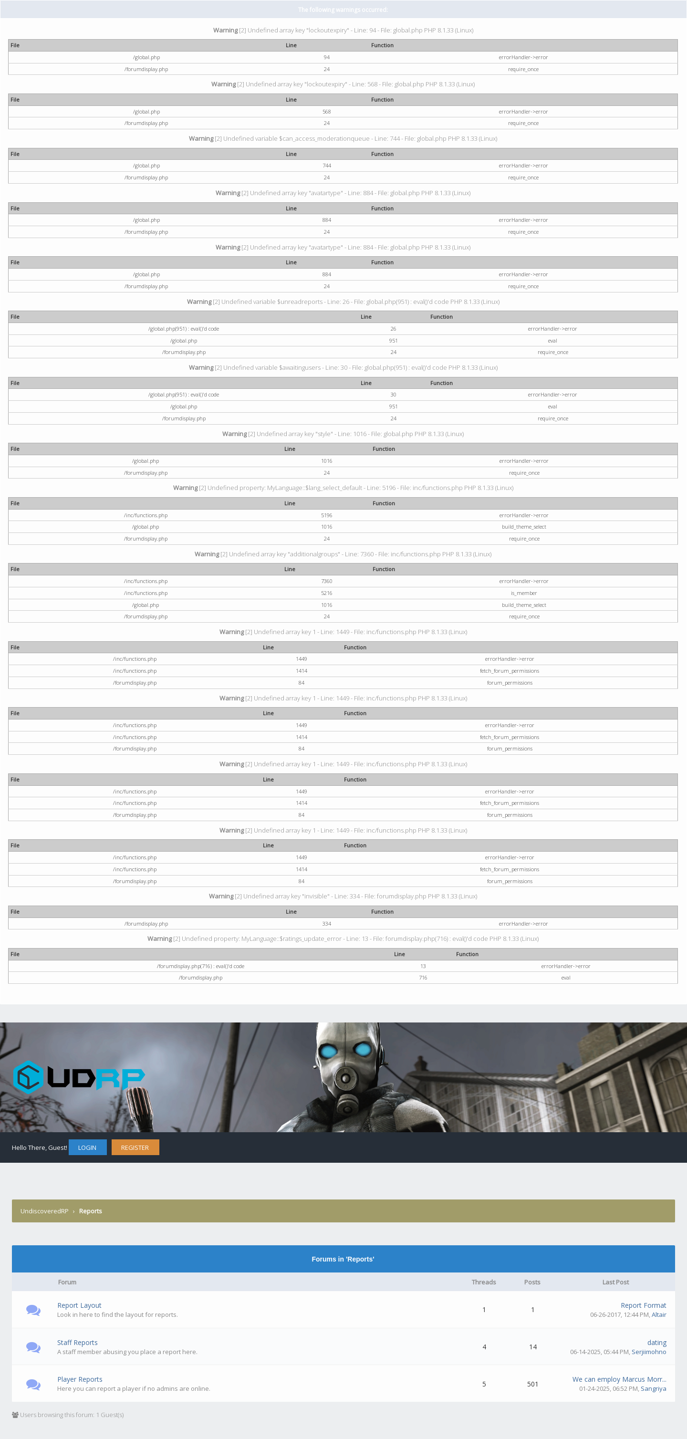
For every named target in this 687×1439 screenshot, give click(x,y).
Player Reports (80, 1379)
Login (87, 1147)
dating (656, 1342)
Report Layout (79, 1305)
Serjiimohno (649, 1351)
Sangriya (653, 1388)
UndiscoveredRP (45, 1211)
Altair (659, 1314)
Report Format (643, 1305)
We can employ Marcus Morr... (619, 1379)
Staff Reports (77, 1342)
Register (135, 1147)
